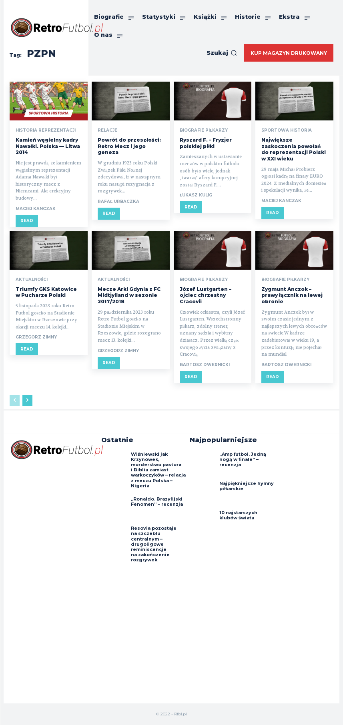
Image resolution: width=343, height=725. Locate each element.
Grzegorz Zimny (36, 337)
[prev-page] (15, 400)
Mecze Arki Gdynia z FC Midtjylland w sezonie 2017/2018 (129, 295)
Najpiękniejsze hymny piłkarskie (246, 486)
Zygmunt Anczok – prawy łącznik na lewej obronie (292, 295)
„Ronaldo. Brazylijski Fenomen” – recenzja (157, 501)
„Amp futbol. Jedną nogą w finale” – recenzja (242, 459)
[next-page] (27, 400)
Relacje (107, 130)
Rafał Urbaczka (118, 201)
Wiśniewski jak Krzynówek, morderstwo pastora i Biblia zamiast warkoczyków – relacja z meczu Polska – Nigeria (158, 470)
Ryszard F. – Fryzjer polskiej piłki (206, 143)
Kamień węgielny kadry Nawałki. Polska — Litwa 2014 (48, 146)
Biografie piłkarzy (204, 130)
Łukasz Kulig (196, 195)
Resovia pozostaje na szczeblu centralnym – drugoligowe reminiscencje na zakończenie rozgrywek (154, 544)
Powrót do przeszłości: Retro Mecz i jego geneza (129, 146)
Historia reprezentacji (46, 130)
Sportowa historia (286, 130)
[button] (222, 53)
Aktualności (32, 280)
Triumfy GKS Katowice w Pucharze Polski (46, 292)
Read (26, 220)
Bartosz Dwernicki (205, 364)
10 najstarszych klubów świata (238, 515)
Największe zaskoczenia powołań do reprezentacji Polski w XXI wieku (293, 149)
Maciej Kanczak (36, 208)
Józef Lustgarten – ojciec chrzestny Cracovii (205, 295)
